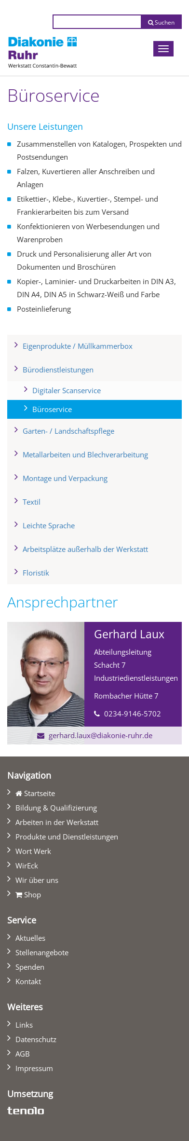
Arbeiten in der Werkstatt (56, 822)
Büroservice (68, 408)
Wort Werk (33, 851)
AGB (22, 1054)
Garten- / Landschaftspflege (68, 431)
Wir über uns (36, 880)
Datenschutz (35, 1039)
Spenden (29, 967)
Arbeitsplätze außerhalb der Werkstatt (85, 549)
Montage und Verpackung (65, 478)
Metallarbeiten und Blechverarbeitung (85, 454)
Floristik (36, 572)
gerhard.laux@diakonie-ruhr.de (100, 735)
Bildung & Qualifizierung (56, 807)
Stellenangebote (41, 952)
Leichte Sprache (49, 525)
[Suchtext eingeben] (97, 21)
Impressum (34, 1068)
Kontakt (28, 981)
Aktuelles (30, 938)
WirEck (26, 865)
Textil (31, 502)
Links (24, 1025)
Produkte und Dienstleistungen (66, 836)
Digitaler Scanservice (66, 390)
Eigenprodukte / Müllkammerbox (78, 346)
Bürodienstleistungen (58, 369)
